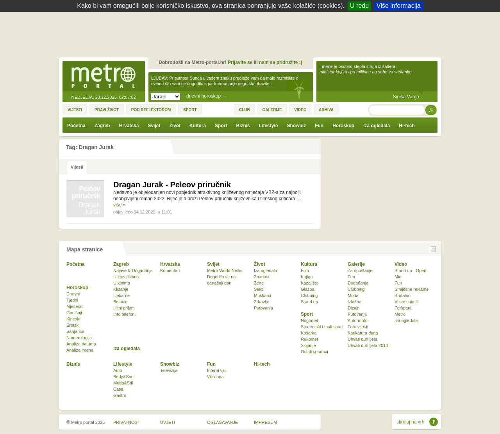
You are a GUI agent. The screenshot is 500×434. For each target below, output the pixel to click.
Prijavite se (240, 62)
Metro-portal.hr (103, 76)
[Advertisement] (252, 33)
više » (119, 205)
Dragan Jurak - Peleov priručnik (172, 184)
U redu (359, 5)
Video (401, 264)
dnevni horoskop (206, 96)
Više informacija (399, 5)
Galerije (356, 264)
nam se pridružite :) (280, 62)
